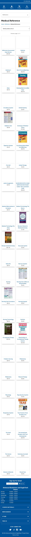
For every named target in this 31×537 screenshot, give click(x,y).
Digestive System (8, 145)
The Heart (8, 432)
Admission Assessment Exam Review (8, 50)
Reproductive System (23, 394)
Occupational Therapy (8, 330)
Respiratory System (8, 412)
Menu (4, 7)
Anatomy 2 (8, 69)
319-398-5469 (27, 1)
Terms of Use (15, 535)
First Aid (8, 164)
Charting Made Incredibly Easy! (22, 82)
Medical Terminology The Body (8, 226)
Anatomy (23, 49)
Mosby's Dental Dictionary (8, 239)
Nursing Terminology (8, 319)
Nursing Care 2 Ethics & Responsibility (23, 276)
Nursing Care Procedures (8, 294)
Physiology (8, 394)
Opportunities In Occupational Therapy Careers (23, 332)
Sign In (11, 8)
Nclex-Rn (8, 263)
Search (26, 7)
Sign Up (21, 483)
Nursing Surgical (23, 301)
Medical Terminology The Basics (22, 206)
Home (2, 24)
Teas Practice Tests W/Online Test (23, 407)
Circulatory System (8, 107)
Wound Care (23, 471)
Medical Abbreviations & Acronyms (8, 206)
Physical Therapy (23, 376)
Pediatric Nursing (8, 358)
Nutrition (23, 319)
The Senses (8, 453)
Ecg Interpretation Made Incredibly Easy (23, 139)
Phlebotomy (23, 358)
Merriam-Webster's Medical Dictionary (23, 220)
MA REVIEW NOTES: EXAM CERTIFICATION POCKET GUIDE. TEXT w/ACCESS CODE (22, 185)
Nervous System (23, 263)
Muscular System (23, 245)
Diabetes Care (8, 119)
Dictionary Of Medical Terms (23, 126)
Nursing (8, 281)
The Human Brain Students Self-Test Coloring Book (23, 434)
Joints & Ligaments (8, 182)
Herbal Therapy (23, 164)
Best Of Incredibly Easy (23, 63)
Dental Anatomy (23, 107)
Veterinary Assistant (23, 453)
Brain (8, 87)
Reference (7, 24)
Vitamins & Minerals (8, 471)
